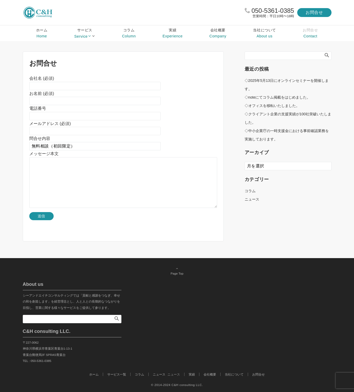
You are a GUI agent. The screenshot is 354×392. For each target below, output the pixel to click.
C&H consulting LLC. (187, 385)
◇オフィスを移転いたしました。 (272, 106)
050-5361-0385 (272, 10)
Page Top (177, 270)
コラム (250, 191)
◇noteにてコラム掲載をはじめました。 (278, 97)
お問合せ (314, 12)
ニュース (252, 199)
